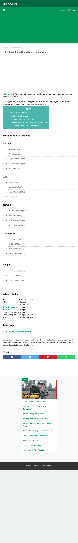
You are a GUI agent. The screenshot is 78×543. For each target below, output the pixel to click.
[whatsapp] (66, 356)
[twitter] (30, 356)
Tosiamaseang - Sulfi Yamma (34, 413)
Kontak (43, 466)
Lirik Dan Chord (8, 93)
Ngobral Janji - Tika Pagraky (33, 450)
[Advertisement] (39, 27)
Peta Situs (29, 466)
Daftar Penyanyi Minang (32, 445)
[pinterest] (48, 356)
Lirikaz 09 (10, 2)
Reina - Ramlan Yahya (31, 440)
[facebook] (12, 356)
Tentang (49, 466)
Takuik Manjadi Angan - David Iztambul (37, 431)
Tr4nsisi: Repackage (10, 306)
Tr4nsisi (6, 308)
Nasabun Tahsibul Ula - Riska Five (35, 418)
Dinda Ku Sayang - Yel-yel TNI (34, 401)
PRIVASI (36, 466)
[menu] (4, 9)
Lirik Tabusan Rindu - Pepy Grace (35, 435)
